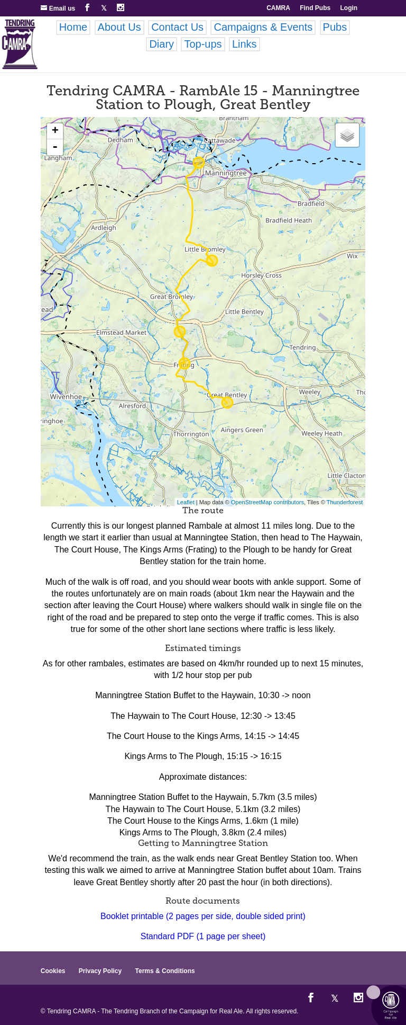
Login (349, 8)
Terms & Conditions (165, 971)
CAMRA (278, 8)
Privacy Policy (100, 971)
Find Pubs (315, 8)
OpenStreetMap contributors (267, 502)
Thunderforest (345, 502)
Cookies (53, 971)
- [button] (55, 147)
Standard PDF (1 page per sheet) (203, 936)
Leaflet (186, 502)
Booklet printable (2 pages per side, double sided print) (203, 916)
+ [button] (55, 131)
